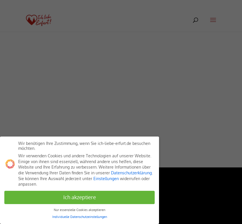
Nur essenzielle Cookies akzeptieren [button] (79, 210)
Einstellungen (106, 178)
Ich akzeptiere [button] (79, 197)
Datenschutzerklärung (131, 172)
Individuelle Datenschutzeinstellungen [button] (79, 217)
